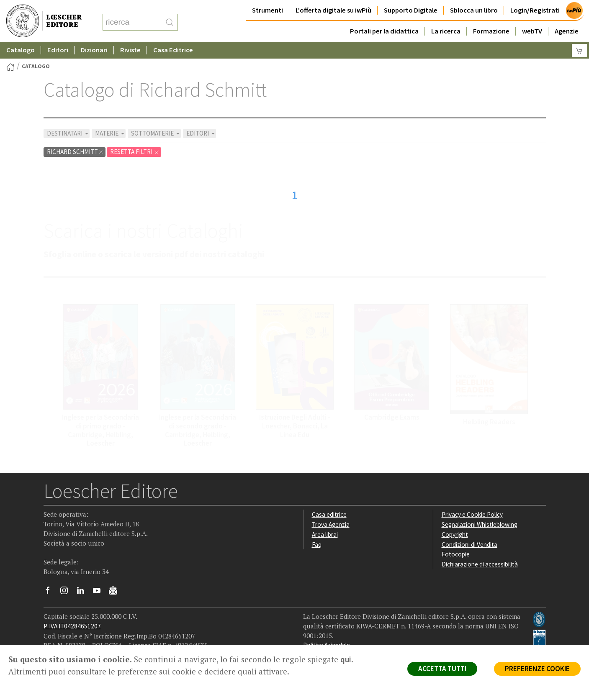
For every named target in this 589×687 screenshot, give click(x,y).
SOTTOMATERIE (156, 133)
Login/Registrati (535, 10)
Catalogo (20, 50)
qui (345, 659)
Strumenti (267, 10)
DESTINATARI (68, 133)
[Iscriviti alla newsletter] (116, 592)
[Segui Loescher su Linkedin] (83, 592)
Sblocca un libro (474, 10)
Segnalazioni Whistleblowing (479, 524)
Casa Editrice (173, 50)
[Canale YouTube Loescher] (100, 592)
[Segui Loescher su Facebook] (51, 592)
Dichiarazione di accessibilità (480, 564)
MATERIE (110, 133)
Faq (317, 545)
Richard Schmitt (75, 152)
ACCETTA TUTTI (442, 668)
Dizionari (94, 50)
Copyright (455, 534)
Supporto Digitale (410, 10)
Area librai (325, 534)
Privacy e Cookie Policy (472, 514)
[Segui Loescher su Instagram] (67, 592)
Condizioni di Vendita (469, 545)
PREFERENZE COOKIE (537, 668)
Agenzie (567, 31)
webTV (532, 31)
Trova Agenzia (331, 524)
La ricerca (445, 31)
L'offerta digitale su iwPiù (333, 10)
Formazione (491, 31)
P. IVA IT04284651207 (72, 626)
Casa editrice (329, 514)
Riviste (130, 50)
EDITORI (201, 133)
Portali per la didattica (384, 31)
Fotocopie (456, 554)
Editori (57, 50)
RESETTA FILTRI (134, 152)
